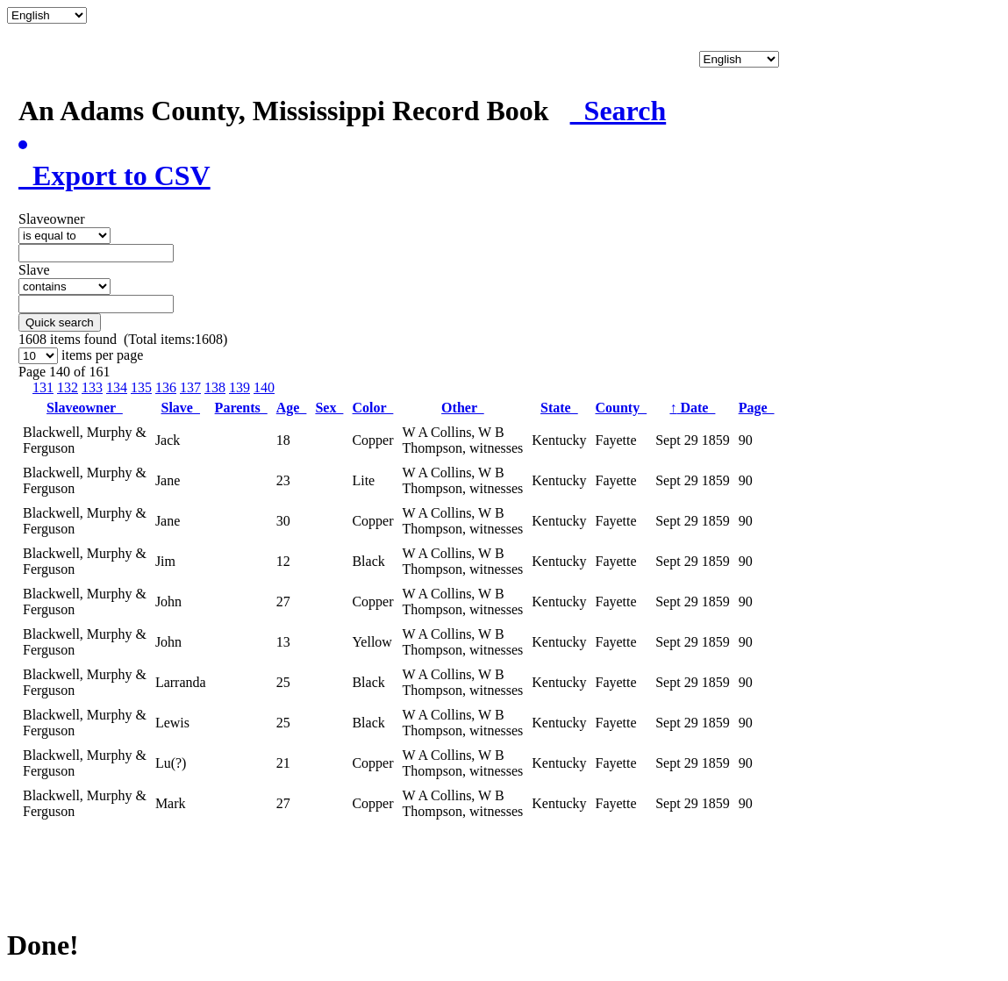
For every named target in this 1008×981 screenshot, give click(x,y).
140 (264, 387)
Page (757, 407)
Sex (329, 407)
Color (373, 407)
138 (214, 387)
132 (67, 387)
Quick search (59, 322)
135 (141, 387)
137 (190, 387)
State (559, 407)
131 (43, 387)
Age (291, 407)
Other (462, 407)
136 (165, 387)
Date (692, 407)
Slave (180, 407)
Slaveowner (84, 407)
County (621, 407)
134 (116, 387)
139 (239, 387)
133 (92, 387)
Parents (241, 407)
